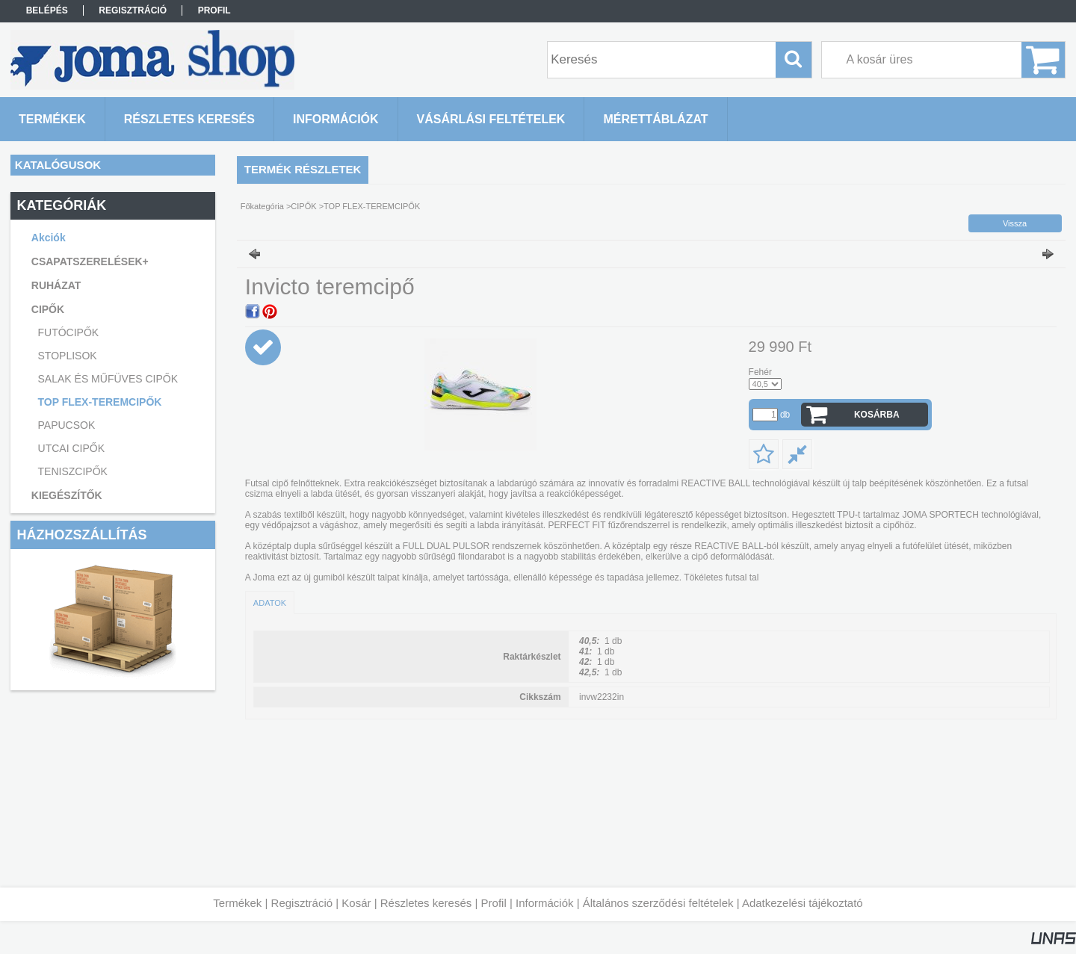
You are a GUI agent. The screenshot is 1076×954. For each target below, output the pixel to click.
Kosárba (877, 414)
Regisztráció (302, 902)
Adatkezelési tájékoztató (802, 902)
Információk (545, 902)
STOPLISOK (67, 356)
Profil (494, 902)
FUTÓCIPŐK (68, 332)
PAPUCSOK (67, 425)
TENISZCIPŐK (73, 471)
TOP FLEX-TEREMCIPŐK (100, 402)
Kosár (356, 902)
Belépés (47, 10)
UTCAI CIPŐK (71, 448)
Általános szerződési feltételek (658, 902)
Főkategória (262, 206)
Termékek (237, 902)
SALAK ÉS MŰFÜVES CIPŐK (108, 379)
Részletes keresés (426, 902)
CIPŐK (303, 206)
